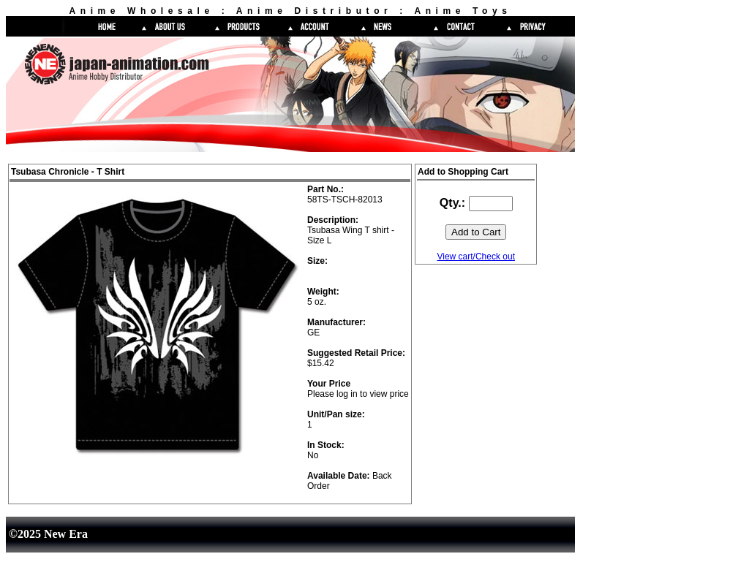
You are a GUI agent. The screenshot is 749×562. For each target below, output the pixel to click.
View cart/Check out (476, 256)
